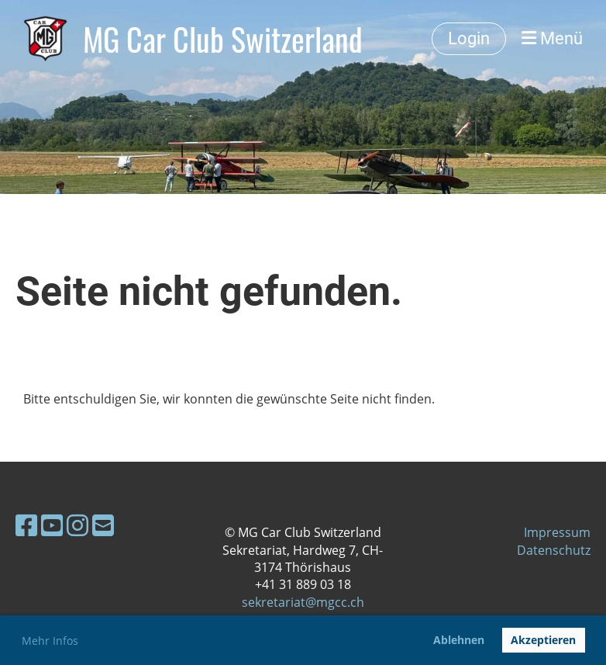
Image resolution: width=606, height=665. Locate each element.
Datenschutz (554, 550)
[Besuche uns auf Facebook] (26, 525)
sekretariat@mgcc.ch (303, 602)
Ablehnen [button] (458, 639)
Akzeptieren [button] (543, 639)
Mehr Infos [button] (50, 640)
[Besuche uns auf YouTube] (52, 525)
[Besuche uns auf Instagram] (77, 525)
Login (469, 38)
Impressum (557, 532)
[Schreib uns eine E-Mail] (103, 525)
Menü (552, 38)
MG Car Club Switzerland (223, 39)
